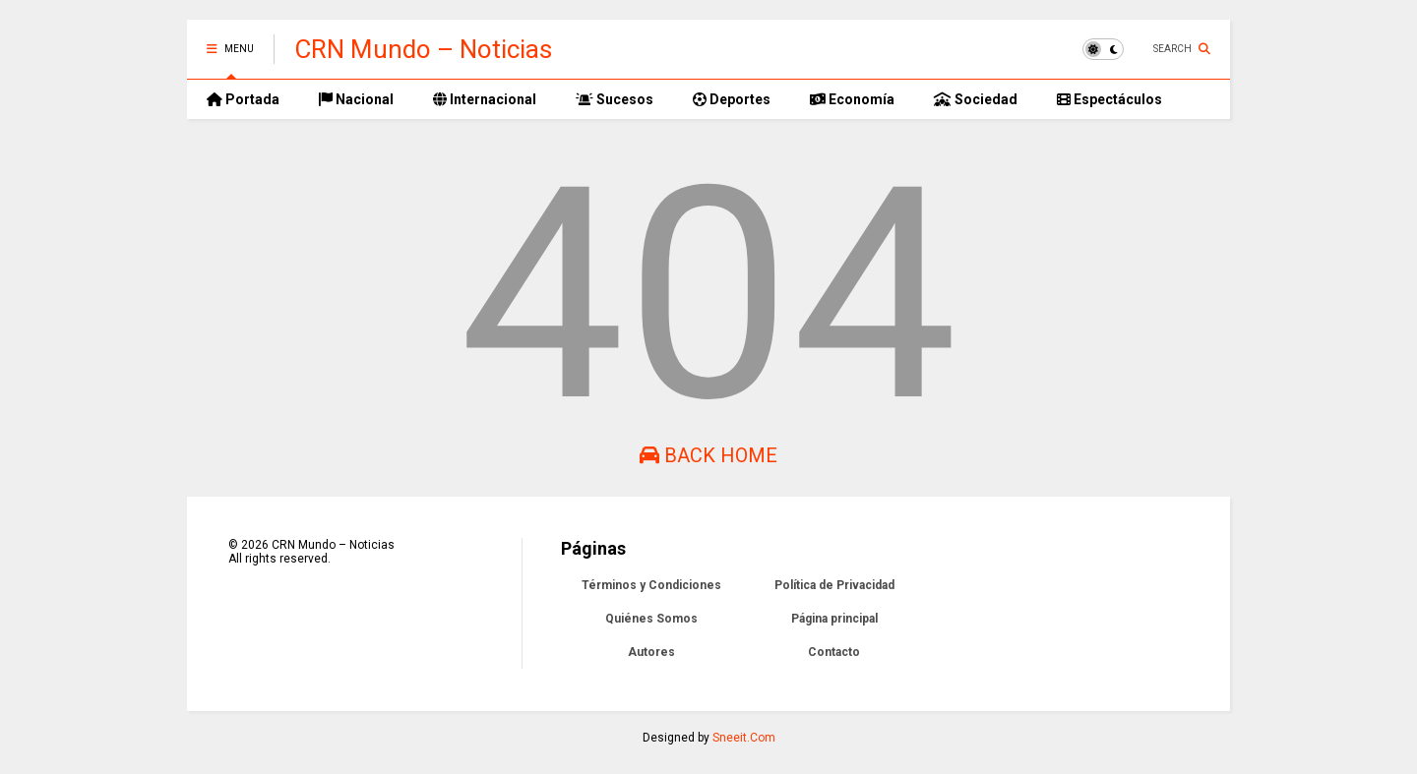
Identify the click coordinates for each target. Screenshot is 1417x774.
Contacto (834, 652)
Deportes (731, 99)
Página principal (834, 618)
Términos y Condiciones (651, 585)
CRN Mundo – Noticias (423, 49)
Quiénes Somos (651, 618)
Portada (243, 99)
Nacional (356, 99)
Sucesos (614, 99)
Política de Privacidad (834, 585)
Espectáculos (1109, 99)
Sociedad (975, 99)
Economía (852, 99)
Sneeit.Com (743, 737)
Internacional (484, 99)
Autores (651, 652)
